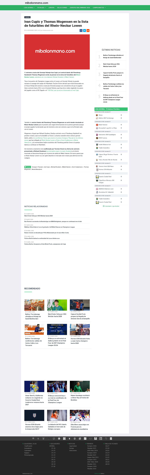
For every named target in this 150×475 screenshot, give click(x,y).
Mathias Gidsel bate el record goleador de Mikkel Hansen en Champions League (49, 227)
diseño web (97, 473)
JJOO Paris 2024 (92, 450)
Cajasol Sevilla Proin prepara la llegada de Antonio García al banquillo (80, 316)
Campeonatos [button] (98, 8)
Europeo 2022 (91, 459)
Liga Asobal (73, 446)
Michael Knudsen (56, 167)
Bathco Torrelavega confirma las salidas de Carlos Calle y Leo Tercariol (113, 86)
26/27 (107, 446)
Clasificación (28, 446)
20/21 (107, 459)
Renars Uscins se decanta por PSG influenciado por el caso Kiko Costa (46, 232)
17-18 (53, 466)
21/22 (107, 457)
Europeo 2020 (91, 466)
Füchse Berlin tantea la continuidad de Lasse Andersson (42, 238)
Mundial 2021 (91, 464)
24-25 (53, 450)
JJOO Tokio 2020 (92, 462)
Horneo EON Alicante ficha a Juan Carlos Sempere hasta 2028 (80, 341)
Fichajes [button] (41, 8)
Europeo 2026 (91, 446)
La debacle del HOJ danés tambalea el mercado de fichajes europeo (57, 427)
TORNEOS (89, 444)
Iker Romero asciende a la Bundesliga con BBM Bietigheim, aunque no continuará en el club (53, 221)
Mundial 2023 (91, 455)
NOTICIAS (71, 444)
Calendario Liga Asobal (111, 206)
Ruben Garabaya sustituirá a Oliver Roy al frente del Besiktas (80, 398)
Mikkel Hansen (66, 167)
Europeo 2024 (91, 453)
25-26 (53, 448)
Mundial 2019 (91, 469)
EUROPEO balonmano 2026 (80, 7)
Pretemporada (28, 455)
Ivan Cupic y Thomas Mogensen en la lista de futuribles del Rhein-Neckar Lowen (56, 24)
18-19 (53, 464)
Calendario (27, 450)
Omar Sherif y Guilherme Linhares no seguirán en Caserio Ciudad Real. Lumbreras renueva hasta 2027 (34, 400)
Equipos (26, 453)
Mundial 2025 (91, 448)
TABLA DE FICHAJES (110, 444)
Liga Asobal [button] (28, 8)
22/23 (107, 455)
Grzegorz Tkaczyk (37, 167)
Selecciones (63, 7)
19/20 (107, 462)
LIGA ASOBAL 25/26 (29, 444)
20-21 (53, 459)
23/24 (107, 453)
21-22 (53, 457)
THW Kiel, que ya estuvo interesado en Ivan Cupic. (63, 90)
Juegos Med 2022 (93, 457)
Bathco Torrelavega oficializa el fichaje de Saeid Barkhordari (33, 316)
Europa (52, 7)
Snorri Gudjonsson (77, 167)
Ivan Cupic (47, 167)
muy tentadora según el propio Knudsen (58, 151)
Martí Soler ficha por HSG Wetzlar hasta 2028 (38, 216)
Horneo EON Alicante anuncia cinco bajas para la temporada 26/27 (34, 427)
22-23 (53, 455)
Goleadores (28, 448)
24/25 (107, 450)
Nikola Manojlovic (37, 169)
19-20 (53, 462)
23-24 (53, 453)
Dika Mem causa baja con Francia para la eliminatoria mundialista (80, 427)
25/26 (107, 448)
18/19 (107, 464)
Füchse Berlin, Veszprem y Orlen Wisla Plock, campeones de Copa (45, 244)
